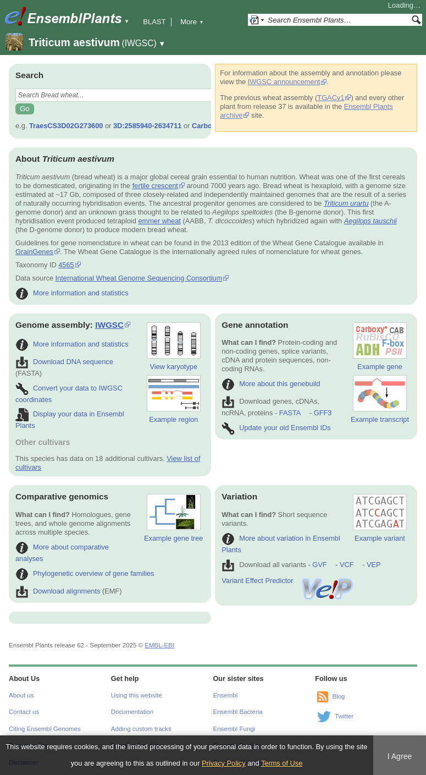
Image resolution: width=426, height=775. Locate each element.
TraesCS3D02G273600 (66, 126)
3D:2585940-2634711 (147, 126)
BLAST (154, 22)
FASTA (290, 413)
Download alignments (57, 591)
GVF (319, 564)
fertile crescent (155, 186)
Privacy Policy (224, 763)
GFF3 (322, 413)
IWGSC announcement (284, 82)
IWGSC (109, 324)
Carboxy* (207, 126)
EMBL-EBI (159, 645)
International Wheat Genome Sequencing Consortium (139, 278)
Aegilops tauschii (370, 221)
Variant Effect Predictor (288, 580)
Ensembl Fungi (234, 728)
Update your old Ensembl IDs (276, 428)
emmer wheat (159, 221)
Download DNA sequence (64, 362)
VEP (374, 564)
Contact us (24, 711)
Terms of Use (281, 763)
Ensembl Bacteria (238, 711)
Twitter (344, 716)
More (191, 22)
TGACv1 (330, 98)
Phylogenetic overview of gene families (84, 573)
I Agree (400, 756)
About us (21, 695)
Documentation (132, 711)
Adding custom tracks (141, 728)
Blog (338, 696)
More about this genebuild (271, 384)
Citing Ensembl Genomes (45, 728)
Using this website (136, 695)
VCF (347, 564)
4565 (66, 265)
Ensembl (225, 695)
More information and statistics (72, 293)
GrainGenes (34, 252)
